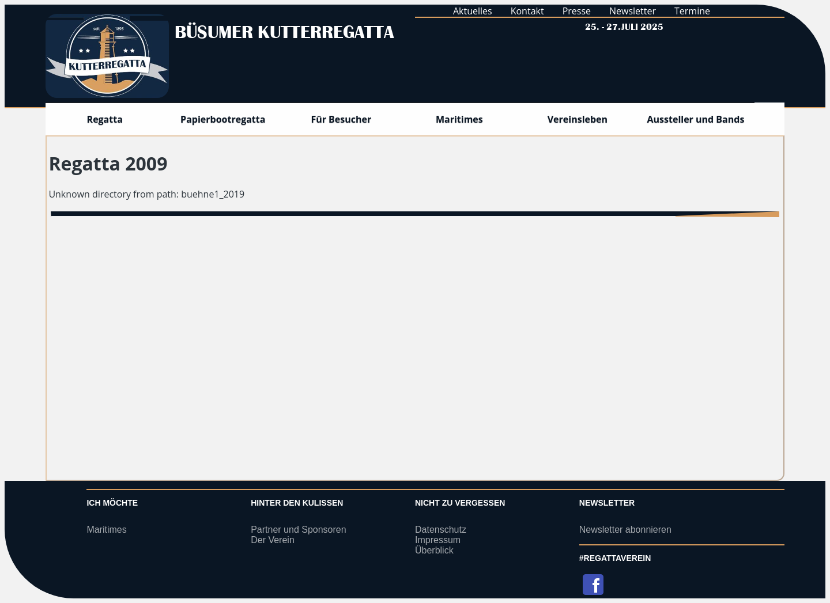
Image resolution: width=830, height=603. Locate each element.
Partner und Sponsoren (298, 529)
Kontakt (527, 11)
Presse (577, 11)
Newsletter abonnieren (625, 529)
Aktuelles (472, 11)
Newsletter (632, 11)
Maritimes (106, 529)
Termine (692, 11)
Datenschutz (440, 529)
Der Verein (273, 540)
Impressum (438, 540)
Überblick (434, 550)
